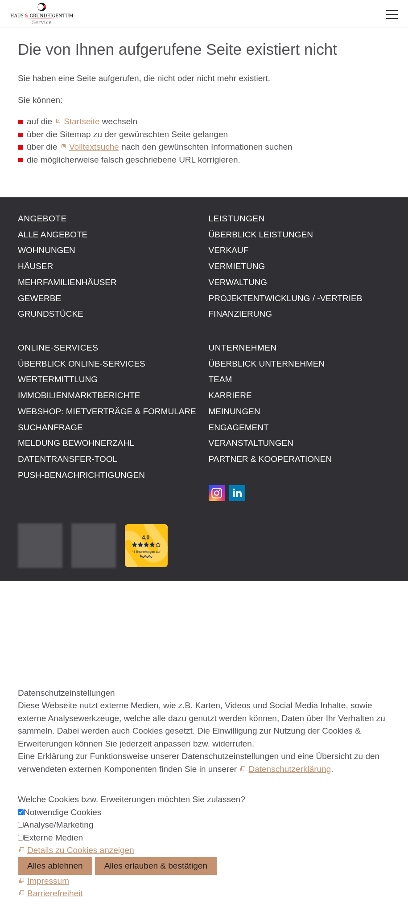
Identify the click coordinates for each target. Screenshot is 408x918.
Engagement (239, 427)
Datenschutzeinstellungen (66, 640)
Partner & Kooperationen (270, 459)
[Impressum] (43, 880)
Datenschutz (41, 629)
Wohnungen (46, 250)
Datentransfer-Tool (67, 459)
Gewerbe (39, 298)
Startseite (81, 121)
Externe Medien (53, 837)
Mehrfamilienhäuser (67, 282)
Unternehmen (243, 347)
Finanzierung (240, 313)
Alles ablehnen (55, 865)
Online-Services (58, 347)
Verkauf (229, 250)
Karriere (230, 395)
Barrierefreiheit (46, 650)
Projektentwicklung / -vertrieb (286, 298)
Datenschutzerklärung (289, 769)
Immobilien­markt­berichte (79, 395)
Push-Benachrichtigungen (81, 475)
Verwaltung (238, 282)
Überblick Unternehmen (267, 363)
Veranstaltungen (251, 443)
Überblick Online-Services (81, 363)
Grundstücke (50, 313)
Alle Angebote (52, 234)
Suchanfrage (50, 427)
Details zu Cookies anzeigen (80, 850)
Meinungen (234, 411)
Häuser (35, 266)
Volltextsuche (94, 146)
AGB (27, 619)
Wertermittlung (58, 379)
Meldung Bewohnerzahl (76, 443)
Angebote (42, 218)
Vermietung (237, 266)
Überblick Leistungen (261, 234)
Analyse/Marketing (58, 824)
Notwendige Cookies (62, 812)
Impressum (39, 609)
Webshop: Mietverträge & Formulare (107, 411)
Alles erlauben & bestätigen (155, 865)
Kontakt (32, 599)
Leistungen (237, 218)
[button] (392, 14)
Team (220, 379)
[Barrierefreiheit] (50, 893)
